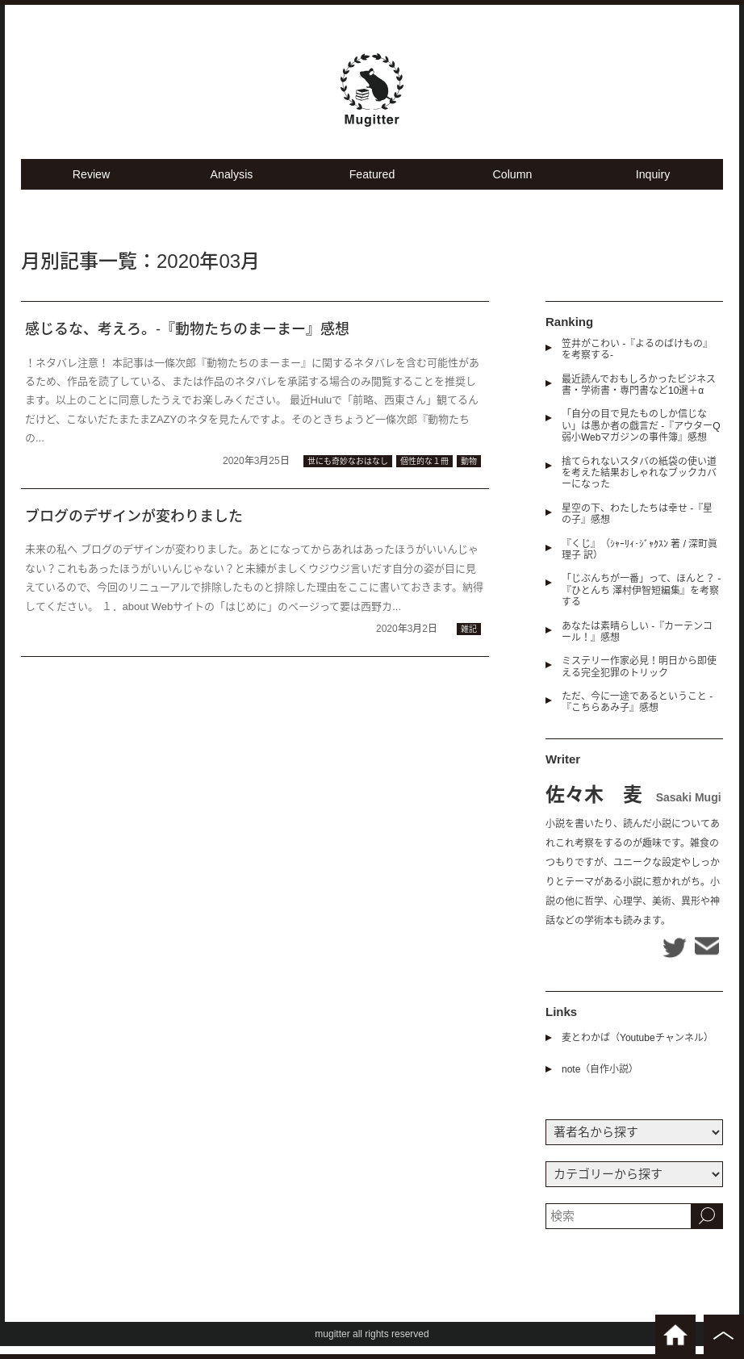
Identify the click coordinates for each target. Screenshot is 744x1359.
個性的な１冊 (424, 474)
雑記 (469, 642)
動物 (469, 474)
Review (91, 186)
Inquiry (652, 186)
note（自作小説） (600, 1082)
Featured (372, 186)
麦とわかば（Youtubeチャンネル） (637, 1050)
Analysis (231, 186)
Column (512, 186)
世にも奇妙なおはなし (347, 474)
